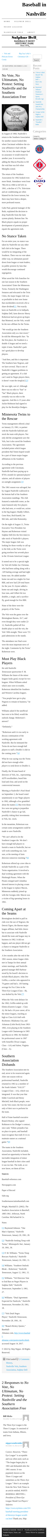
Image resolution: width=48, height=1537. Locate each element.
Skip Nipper (9, 66)
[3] (22, 482)
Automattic (41, 1532)
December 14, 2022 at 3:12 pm (12, 1419)
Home (7, 21)
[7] (23, 994)
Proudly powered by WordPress (34, 1530)
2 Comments (24, 1359)
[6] (27, 858)
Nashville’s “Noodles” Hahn (38, 122)
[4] (18, 753)
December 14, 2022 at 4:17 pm (15, 1446)
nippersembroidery (14, 1443)
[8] (9, 1142)
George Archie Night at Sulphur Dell (39, 114)
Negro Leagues (13, 27)
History (9, 1363)
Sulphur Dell (22, 21)
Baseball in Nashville (9, 1530)
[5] (16, 805)
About (31, 32)
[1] (15, 306)
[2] (27, 380)
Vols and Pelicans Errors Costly (7, 57)
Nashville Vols (13, 32)
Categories (36, 136)
